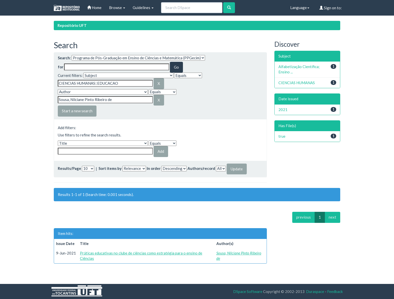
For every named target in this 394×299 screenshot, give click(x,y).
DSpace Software (247, 291)
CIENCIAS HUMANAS (296, 82)
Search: (64, 58)
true (281, 136)
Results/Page (69, 168)
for (60, 67)
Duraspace (315, 291)
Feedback (335, 291)
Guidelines (143, 7)
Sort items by (110, 168)
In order (154, 168)
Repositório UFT (72, 25)
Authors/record (201, 168)
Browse (117, 7)
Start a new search (77, 111)
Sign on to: (330, 8)
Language (299, 7)
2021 (282, 109)
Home (94, 7)
